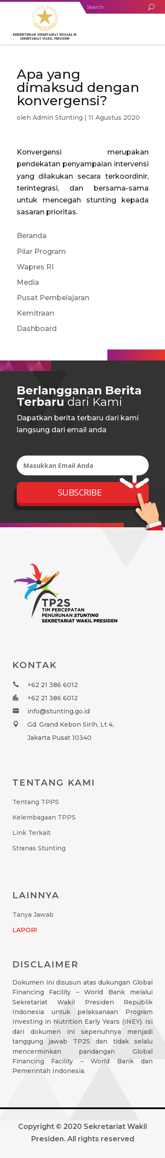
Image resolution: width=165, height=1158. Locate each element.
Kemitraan (35, 313)
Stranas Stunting (39, 848)
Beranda (32, 236)
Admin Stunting (58, 117)
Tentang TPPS (35, 802)
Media (28, 282)
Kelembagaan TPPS (44, 817)
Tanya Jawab (33, 915)
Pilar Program (41, 251)
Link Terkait (31, 833)
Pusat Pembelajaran (53, 298)
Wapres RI (35, 267)
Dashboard (37, 328)
